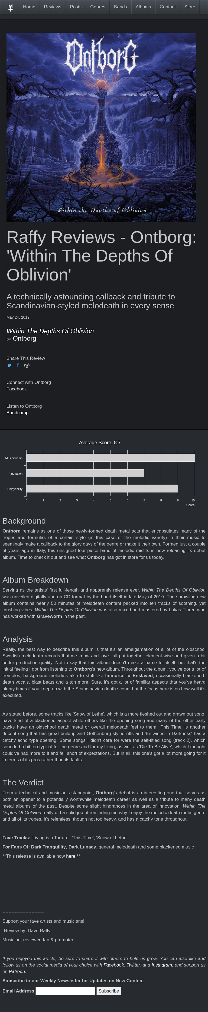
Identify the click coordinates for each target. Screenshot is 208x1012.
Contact (168, 6)
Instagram (162, 965)
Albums (143, 6)
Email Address (18, 991)
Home (29, 6)
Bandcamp (17, 412)
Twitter (133, 965)
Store (189, 6)
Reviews (52, 6)
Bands (120, 6)
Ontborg (24, 338)
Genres (97, 6)
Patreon (17, 971)
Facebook (16, 388)
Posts (76, 6)
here (70, 856)
